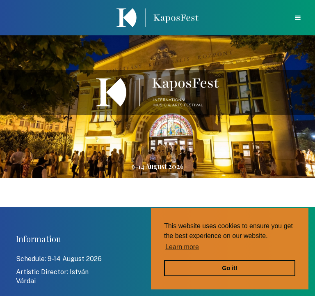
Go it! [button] (229, 268)
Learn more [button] (182, 246)
